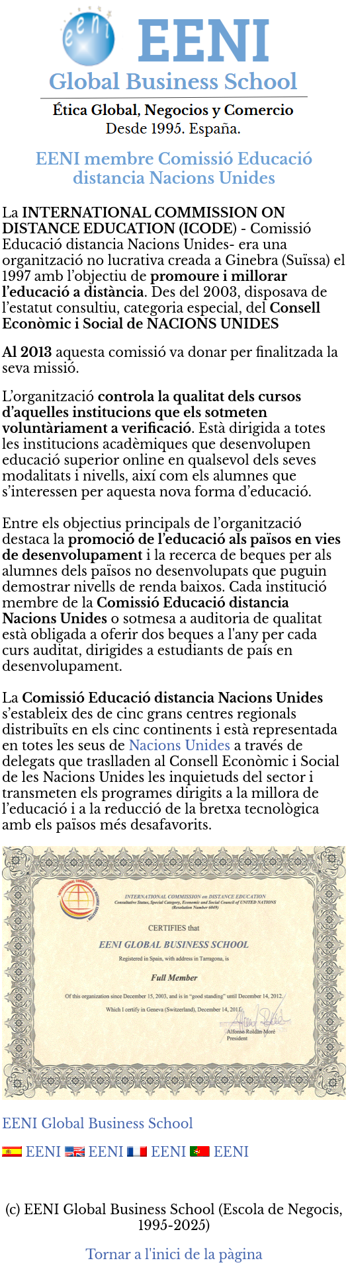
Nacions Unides (179, 746)
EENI (44, 1152)
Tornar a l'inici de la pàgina (173, 1254)
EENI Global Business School (97, 1124)
